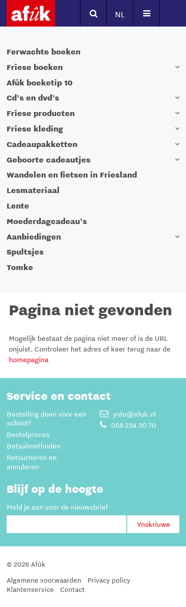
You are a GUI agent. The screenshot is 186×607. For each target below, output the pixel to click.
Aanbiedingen (34, 237)
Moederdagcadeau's (47, 221)
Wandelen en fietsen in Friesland (72, 175)
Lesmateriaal (33, 190)
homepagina (29, 359)
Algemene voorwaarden (44, 580)
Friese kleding (35, 129)
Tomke (20, 267)
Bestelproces (28, 434)
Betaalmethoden (34, 445)
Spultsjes (25, 252)
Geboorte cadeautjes (49, 160)
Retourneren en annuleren (32, 462)
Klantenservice (30, 589)
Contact (72, 589)
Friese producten (41, 113)
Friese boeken (35, 67)
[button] (177, 67)
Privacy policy (108, 580)
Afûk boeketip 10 (39, 82)
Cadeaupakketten (42, 144)
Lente (18, 206)
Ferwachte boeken (43, 51)
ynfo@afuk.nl (128, 414)
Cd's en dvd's (33, 98)
